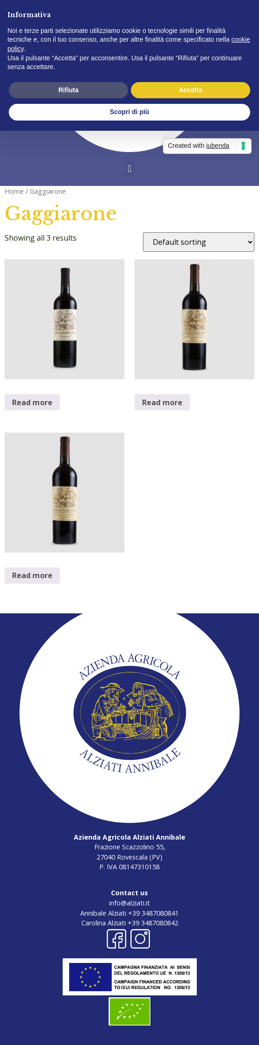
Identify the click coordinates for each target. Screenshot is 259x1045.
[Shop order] (198, 242)
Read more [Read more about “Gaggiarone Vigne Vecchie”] (32, 575)
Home (14, 191)
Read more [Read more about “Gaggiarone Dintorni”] (32, 402)
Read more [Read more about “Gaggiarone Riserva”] (162, 402)
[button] (129, 169)
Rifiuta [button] (68, 90)
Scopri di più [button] (129, 111)
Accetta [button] (190, 90)
